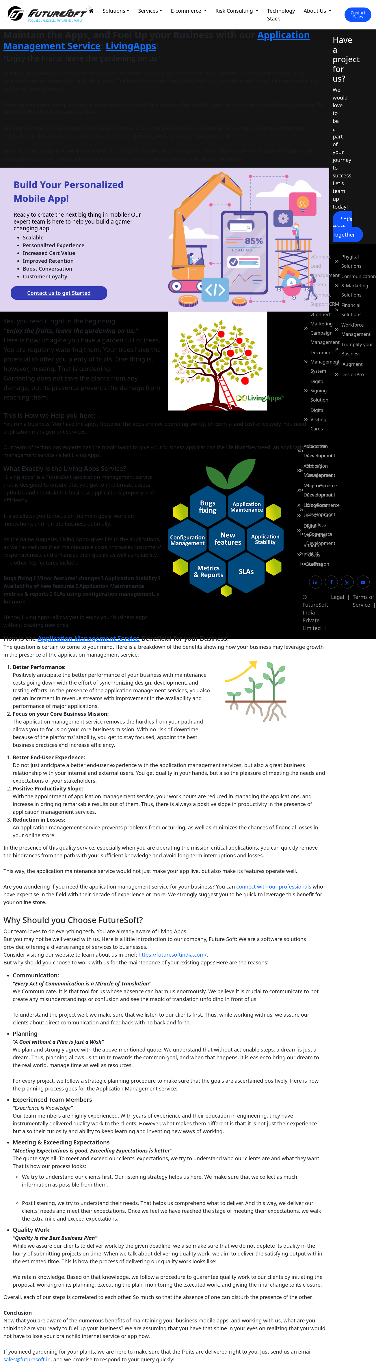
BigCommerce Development (321, 490)
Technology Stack (281, 14)
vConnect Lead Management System (325, 271)
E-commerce (187, 10)
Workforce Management (356, 329)
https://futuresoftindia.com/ (173, 954)
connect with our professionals (273, 886)
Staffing (314, 564)
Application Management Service (88, 638)
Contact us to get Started (59, 292)
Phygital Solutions (351, 261)
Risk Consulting (234, 10)
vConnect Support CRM (324, 299)
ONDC (312, 553)
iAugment (352, 364)
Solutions (114, 10)
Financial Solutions (351, 310)
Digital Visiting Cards (318, 419)
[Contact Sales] (358, 15)
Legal (337, 596)
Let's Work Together (344, 226)
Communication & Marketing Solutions (358, 285)
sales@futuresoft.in (27, 1359)
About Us (315, 10)
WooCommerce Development (323, 510)
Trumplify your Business (357, 349)
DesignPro (352, 374)
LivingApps (131, 46)
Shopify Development (320, 470)
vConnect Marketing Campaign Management (325, 328)
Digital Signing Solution (319, 390)
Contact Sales (358, 14)
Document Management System (325, 361)
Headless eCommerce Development (320, 534)
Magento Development (320, 451)
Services (148, 10)
